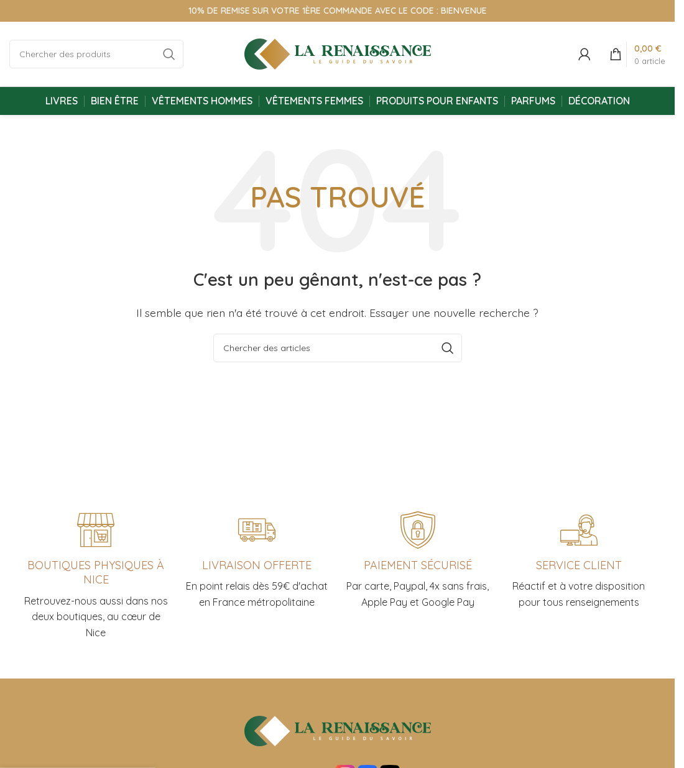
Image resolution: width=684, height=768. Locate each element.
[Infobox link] (578, 561)
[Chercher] (96, 54)
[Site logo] (337, 53)
